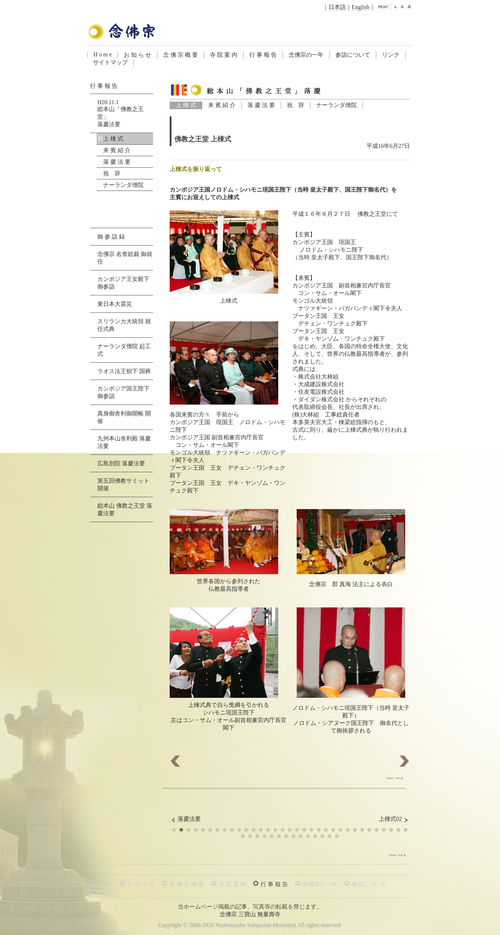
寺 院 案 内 (223, 55)
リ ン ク (104, 892)
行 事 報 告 (263, 55)
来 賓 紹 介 (222, 105)
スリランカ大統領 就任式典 (124, 325)
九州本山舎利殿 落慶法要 (124, 442)
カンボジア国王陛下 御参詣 (123, 392)
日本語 (337, 7)
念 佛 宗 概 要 (180, 55)
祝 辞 (295, 105)
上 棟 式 (186, 105)
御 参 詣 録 (111, 237)
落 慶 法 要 (261, 105)
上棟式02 (394, 819)
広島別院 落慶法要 (121, 463)
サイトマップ (110, 62)
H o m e (102, 54)
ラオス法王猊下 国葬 (124, 371)
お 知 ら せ (137, 55)
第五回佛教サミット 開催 (123, 484)
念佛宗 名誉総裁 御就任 (124, 258)
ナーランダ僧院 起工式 (124, 350)
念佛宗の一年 (306, 55)
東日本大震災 (114, 304)
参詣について (352, 55)
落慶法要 (185, 819)
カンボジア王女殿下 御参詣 (123, 283)
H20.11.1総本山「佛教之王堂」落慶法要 (120, 113)
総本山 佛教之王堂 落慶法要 (124, 509)
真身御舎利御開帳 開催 (124, 417)
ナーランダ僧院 (336, 105)
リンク (390, 55)
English (360, 7)
